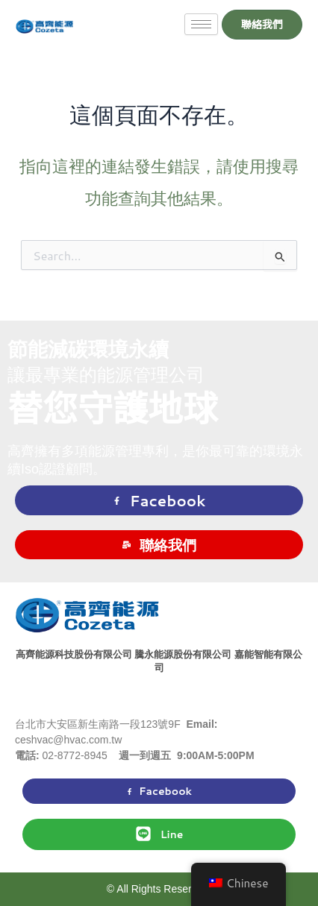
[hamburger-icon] (201, 24)
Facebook (159, 500)
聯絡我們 (159, 545)
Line (159, 833)
